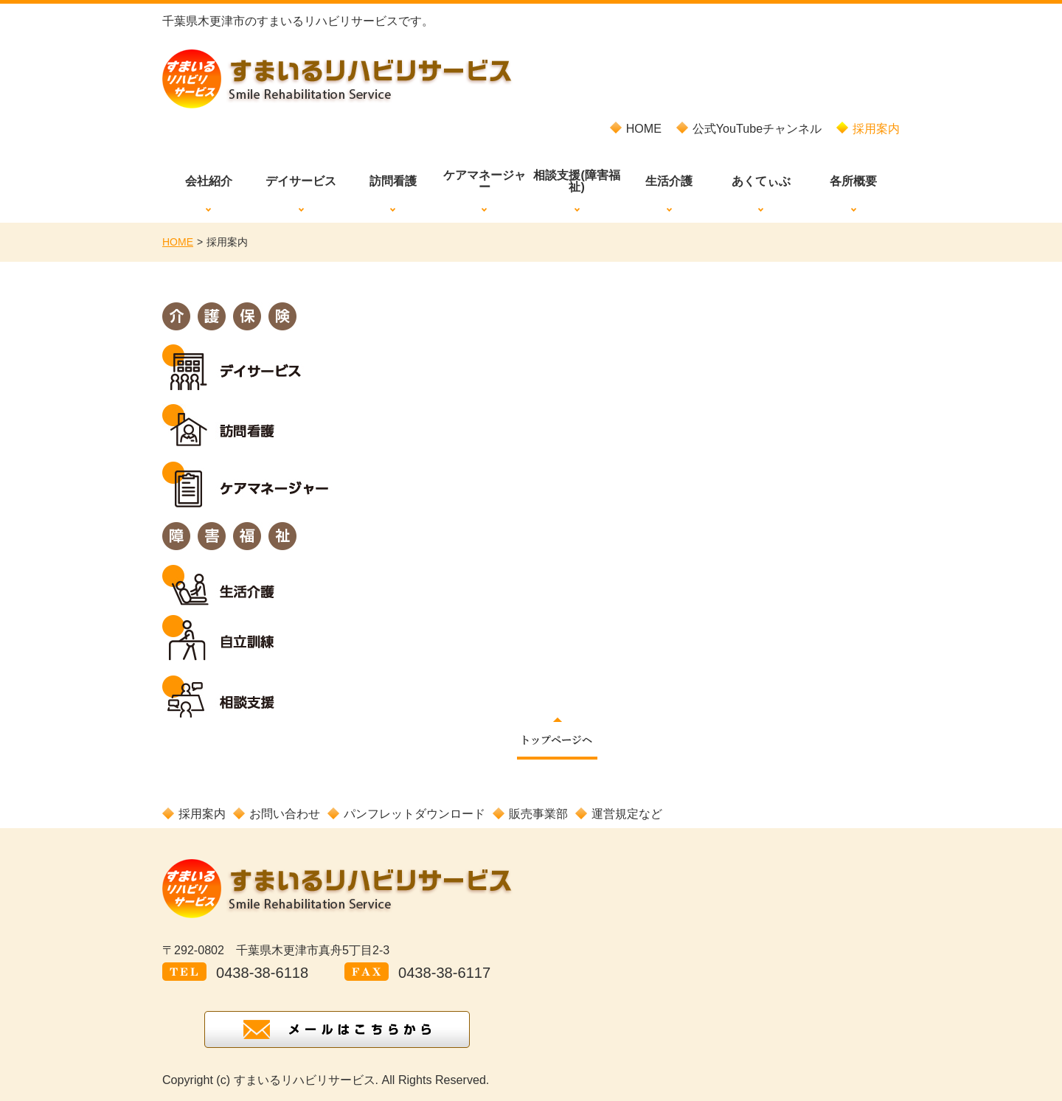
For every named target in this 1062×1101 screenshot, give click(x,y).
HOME (177, 242)
